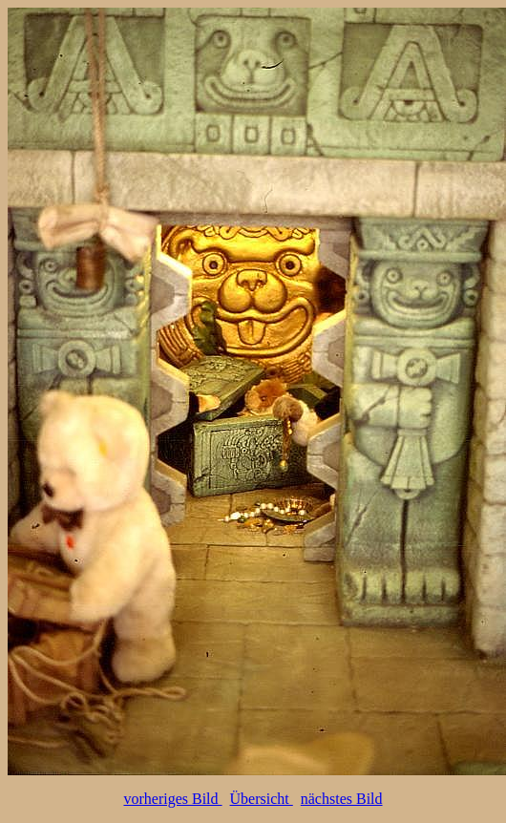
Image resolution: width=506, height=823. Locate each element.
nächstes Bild (342, 799)
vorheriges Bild (172, 799)
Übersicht (261, 799)
